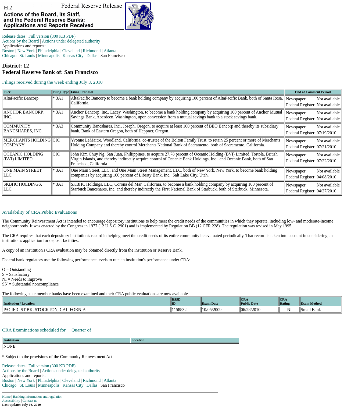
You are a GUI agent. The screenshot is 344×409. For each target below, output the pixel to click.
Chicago (9, 55)
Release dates (14, 36)
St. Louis (27, 55)
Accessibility (11, 401)
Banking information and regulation (37, 397)
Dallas (92, 55)
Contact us (30, 401)
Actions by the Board (20, 41)
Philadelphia (48, 50)
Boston (8, 50)
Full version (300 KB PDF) (52, 36)
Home (6, 397)
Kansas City (73, 55)
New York (26, 50)
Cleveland (71, 50)
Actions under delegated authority (71, 41)
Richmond (92, 50)
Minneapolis (49, 55)
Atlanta (110, 50)
